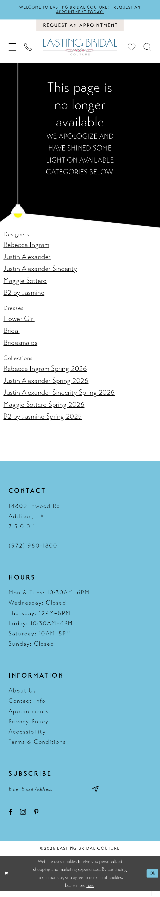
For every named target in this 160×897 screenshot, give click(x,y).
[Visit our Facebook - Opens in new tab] (10, 818)
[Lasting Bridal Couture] (80, 50)
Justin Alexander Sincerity (40, 272)
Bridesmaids (20, 346)
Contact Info (27, 704)
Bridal (11, 334)
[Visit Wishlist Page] (132, 50)
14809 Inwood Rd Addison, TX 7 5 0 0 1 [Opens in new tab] (35, 520)
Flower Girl (19, 322)
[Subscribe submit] (112, 794)
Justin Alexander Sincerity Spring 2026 (59, 396)
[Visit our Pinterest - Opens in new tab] (36, 818)
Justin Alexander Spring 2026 (45, 384)
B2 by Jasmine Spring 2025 (42, 420)
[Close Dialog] (7, 880)
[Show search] (147, 50)
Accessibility (27, 735)
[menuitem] (12, 50)
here (90, 891)
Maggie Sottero (25, 284)
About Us (22, 694)
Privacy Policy (29, 725)
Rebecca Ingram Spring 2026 (45, 372)
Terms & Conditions (37, 745)
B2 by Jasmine (23, 296)
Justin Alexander (27, 260)
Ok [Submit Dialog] (151, 880)
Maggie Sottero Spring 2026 (43, 408)
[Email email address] (62, 794)
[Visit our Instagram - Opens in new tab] (23, 818)
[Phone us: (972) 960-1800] (28, 50)
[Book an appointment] (80, 28)
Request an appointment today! (101, 10)
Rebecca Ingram (26, 248)
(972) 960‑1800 (33, 549)
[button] (12, 50)
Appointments (29, 714)
